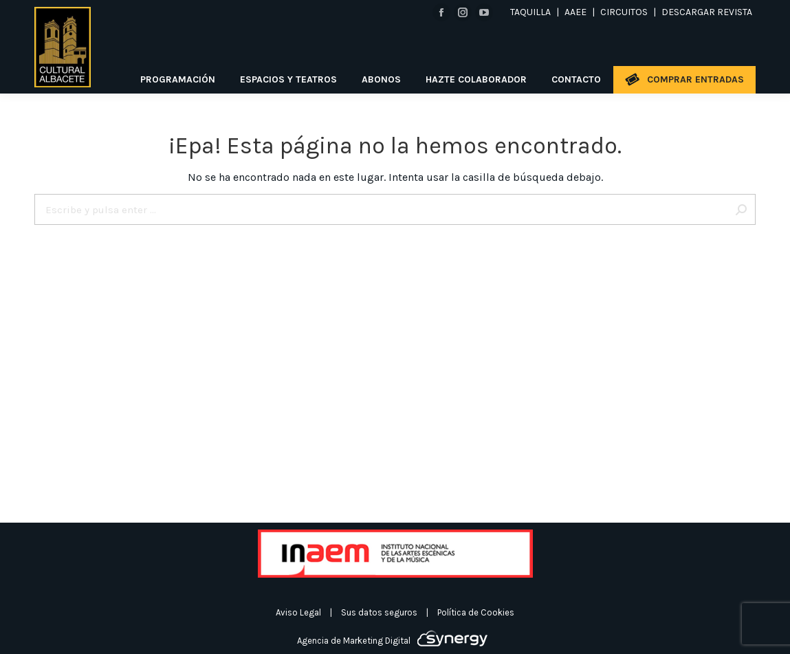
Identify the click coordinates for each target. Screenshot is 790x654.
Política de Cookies (475, 612)
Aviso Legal (298, 612)
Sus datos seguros (379, 612)
